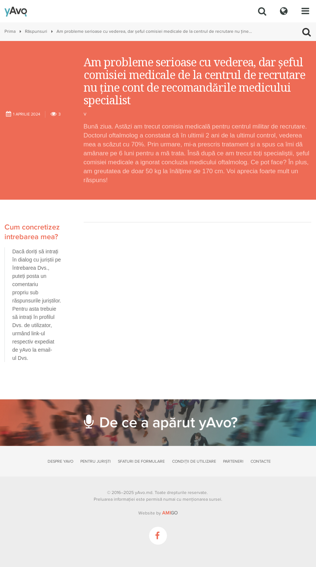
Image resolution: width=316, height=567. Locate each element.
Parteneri (233, 461)
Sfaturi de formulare (141, 461)
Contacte (261, 461)
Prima (10, 31)
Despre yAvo (60, 461)
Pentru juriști (95, 461)
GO (170, 513)
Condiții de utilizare (194, 461)
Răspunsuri (36, 31)
